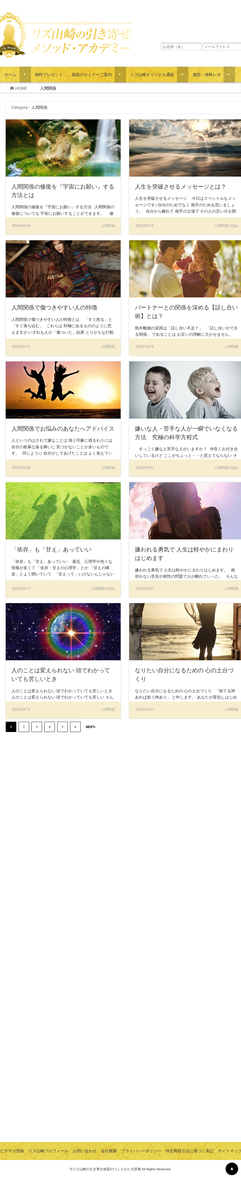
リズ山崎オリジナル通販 (152, 74)
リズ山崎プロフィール (48, 1151)
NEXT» (90, 727)
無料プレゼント (49, 74)
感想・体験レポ (207, 74)
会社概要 (109, 1151)
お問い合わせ (85, 1151)
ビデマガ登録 (12, 1151)
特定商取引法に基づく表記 (190, 1151)
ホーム (11, 74)
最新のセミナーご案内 (92, 74)
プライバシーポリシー (141, 1151)
